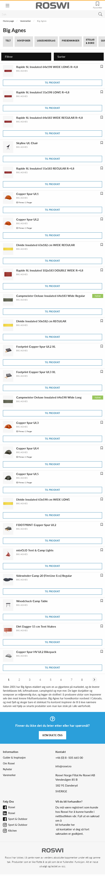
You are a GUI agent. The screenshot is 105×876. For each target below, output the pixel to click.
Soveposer (23, 40)
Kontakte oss (52, 735)
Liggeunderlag (46, 40)
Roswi (11, 807)
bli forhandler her (65, 824)
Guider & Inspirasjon (14, 757)
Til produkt (52, 82)
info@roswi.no (63, 766)
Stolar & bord (90, 41)
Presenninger (70, 40)
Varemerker (25, 21)
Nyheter (7, 769)
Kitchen (12, 830)
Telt (8, 40)
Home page (8, 21)
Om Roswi (9, 763)
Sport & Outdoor (17, 818)
